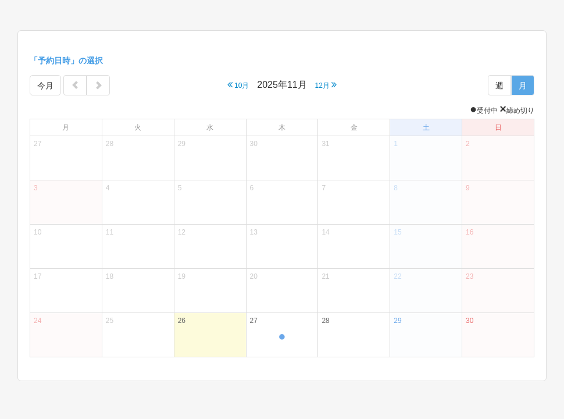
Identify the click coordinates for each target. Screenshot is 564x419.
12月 (326, 85)
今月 (45, 85)
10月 (238, 85)
